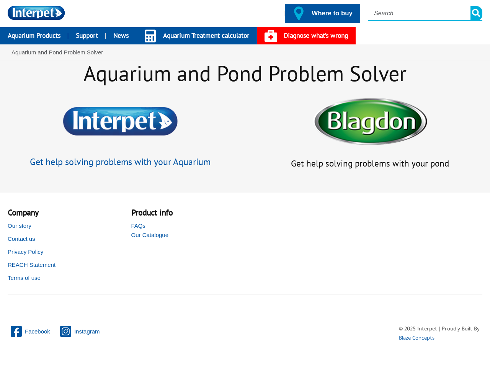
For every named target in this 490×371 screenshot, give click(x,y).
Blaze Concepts (416, 339)
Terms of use (24, 278)
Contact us (21, 238)
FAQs (138, 225)
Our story (19, 225)
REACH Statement (32, 264)
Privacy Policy (25, 251)
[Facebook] (30, 331)
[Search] (476, 13)
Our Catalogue (150, 235)
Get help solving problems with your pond (369, 163)
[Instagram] (79, 331)
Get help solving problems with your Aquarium (120, 162)
